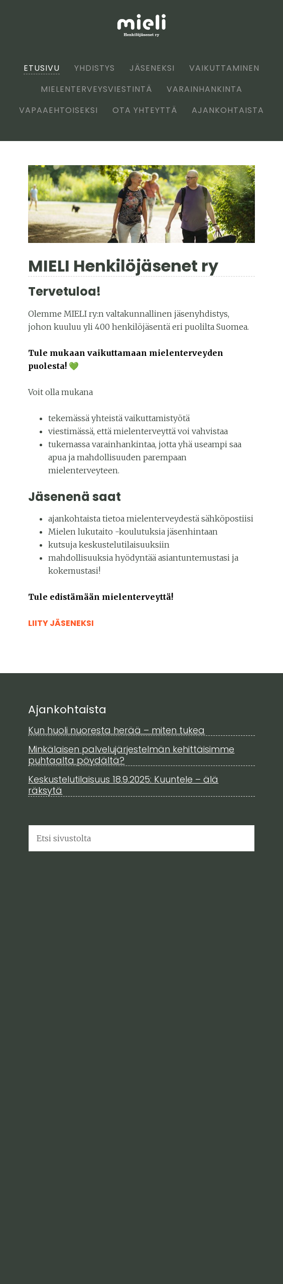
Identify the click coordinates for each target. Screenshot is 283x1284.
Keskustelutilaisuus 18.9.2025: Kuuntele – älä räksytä (123, 785)
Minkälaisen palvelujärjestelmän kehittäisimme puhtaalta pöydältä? (131, 754)
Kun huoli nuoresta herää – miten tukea (116, 730)
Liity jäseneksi (61, 623)
